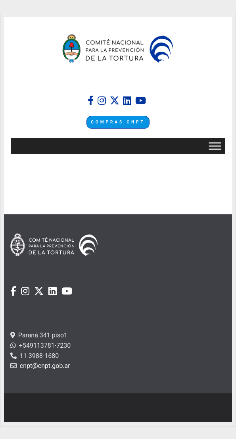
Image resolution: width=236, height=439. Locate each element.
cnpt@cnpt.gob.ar (44, 366)
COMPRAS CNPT (118, 122)
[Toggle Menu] (215, 146)
